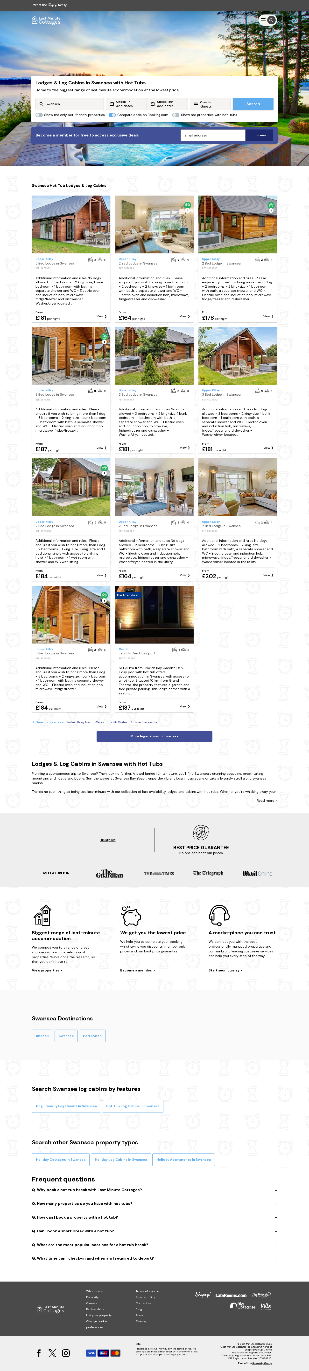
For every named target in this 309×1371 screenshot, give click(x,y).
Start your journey (224, 970)
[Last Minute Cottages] (46, 20)
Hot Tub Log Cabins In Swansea (132, 1106)
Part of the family (49, 5)
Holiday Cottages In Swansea (60, 1159)
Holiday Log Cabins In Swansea (121, 1159)
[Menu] (268, 20)
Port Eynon (92, 1036)
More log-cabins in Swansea (154, 736)
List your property (99, 1315)
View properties (46, 970)
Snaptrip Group (262, 1363)
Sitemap (141, 1321)
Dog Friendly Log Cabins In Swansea (66, 1106)
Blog (139, 1309)
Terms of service (147, 1291)
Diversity (92, 1297)
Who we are (94, 1291)
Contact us (143, 1303)
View (100, 316)
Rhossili (42, 1036)
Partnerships (95, 1309)
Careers (92, 1303)
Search (253, 103)
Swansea (66, 1036)
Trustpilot (108, 840)
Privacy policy (145, 1297)
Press (140, 1315)
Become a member (137, 970)
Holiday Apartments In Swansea (183, 1159)
